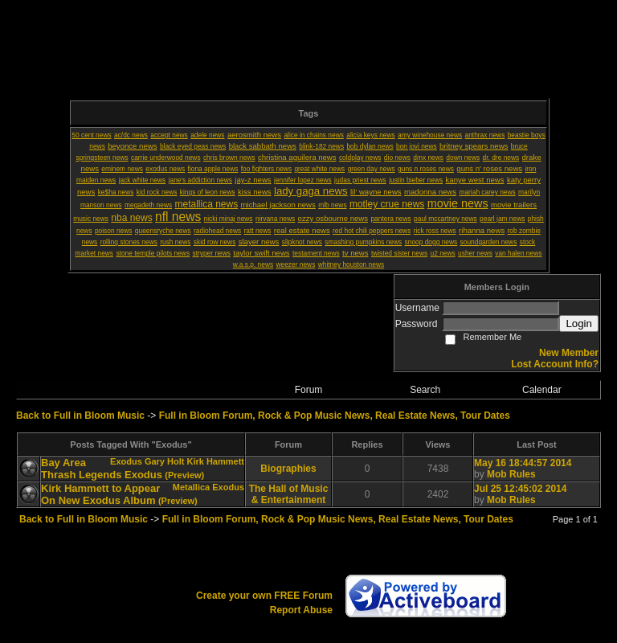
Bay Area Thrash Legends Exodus (101, 469)
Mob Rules (511, 474)
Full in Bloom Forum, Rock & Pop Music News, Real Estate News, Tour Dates (334, 415)
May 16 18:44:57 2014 (522, 463)
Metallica (191, 487)
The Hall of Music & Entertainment (289, 494)
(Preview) (184, 475)
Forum (309, 389)
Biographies (288, 468)
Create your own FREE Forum (264, 595)
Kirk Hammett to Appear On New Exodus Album (100, 494)
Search (425, 389)
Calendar (542, 389)
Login (579, 323)
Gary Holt (165, 461)
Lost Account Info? (555, 364)
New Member (569, 352)
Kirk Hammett (215, 461)
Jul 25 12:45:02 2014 (520, 488)
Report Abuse (301, 610)
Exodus (126, 461)
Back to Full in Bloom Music (80, 415)
